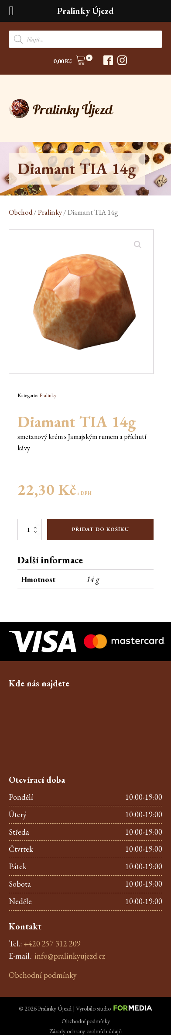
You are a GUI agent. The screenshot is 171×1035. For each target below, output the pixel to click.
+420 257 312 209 (52, 944)
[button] (69, 62)
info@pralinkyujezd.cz (69, 956)
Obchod (20, 212)
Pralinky (50, 212)
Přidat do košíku (100, 529)
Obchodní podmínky (43, 975)
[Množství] (29, 529)
